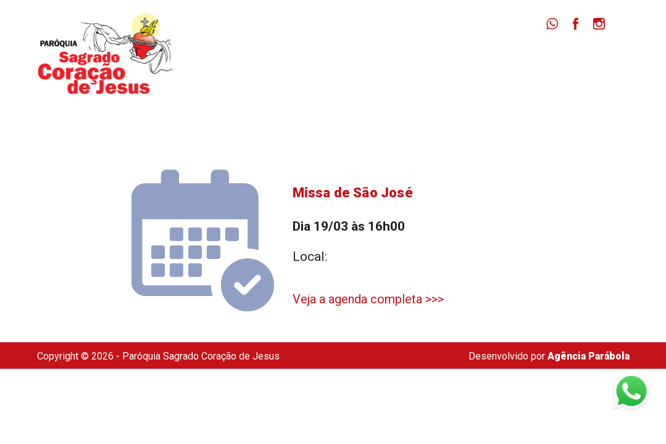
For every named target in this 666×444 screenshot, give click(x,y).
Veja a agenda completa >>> (368, 299)
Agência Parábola (588, 356)
